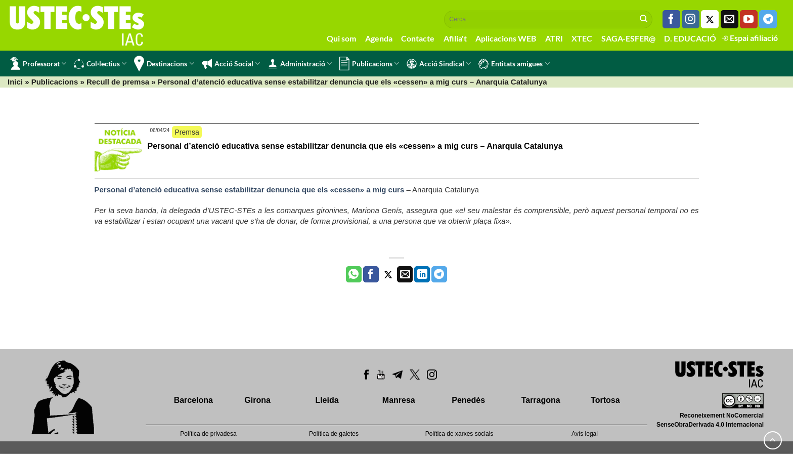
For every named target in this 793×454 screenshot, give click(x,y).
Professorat (38, 63)
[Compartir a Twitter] (388, 274)
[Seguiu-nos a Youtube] (749, 19)
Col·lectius (100, 64)
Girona (257, 400)
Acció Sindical (439, 64)
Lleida (326, 400)
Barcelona (193, 400)
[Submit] (644, 19)
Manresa (398, 400)
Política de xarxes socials (459, 433)
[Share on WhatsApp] (354, 274)
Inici (15, 81)
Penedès (468, 400)
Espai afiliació (750, 38)
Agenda (378, 38)
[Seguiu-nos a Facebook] (671, 19)
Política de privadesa (208, 433)
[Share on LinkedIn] (422, 274)
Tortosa (605, 400)
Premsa (186, 132)
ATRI (554, 38)
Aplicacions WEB (505, 38)
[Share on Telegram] (439, 274)
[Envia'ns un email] (729, 19)
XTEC (581, 38)
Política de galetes (334, 433)
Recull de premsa (117, 81)
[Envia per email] (405, 274)
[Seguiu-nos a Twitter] (710, 19)
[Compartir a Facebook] (371, 274)
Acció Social (231, 64)
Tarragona (540, 400)
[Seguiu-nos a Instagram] (690, 19)
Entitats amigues (513, 64)
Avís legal (584, 433)
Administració (300, 64)
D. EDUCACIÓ (690, 38)
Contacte (417, 38)
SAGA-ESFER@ (628, 38)
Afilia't (455, 38)
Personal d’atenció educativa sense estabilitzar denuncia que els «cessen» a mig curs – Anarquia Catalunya (355, 146)
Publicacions (369, 63)
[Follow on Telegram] (768, 19)
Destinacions (164, 63)
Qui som (341, 38)
